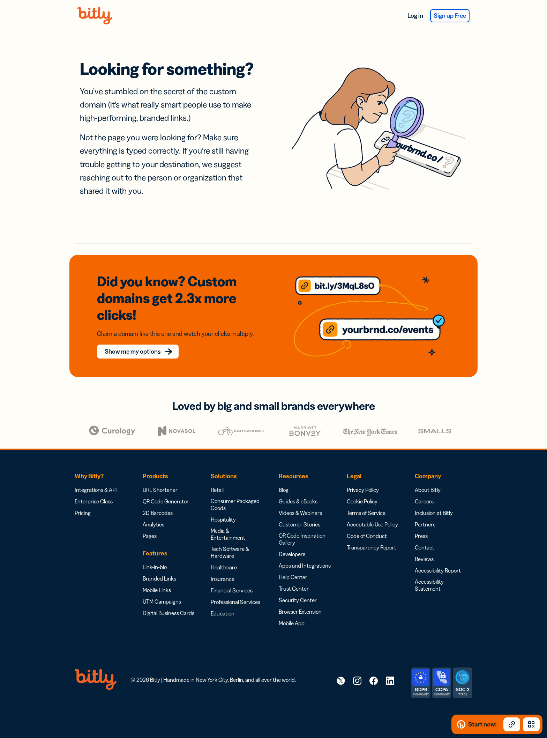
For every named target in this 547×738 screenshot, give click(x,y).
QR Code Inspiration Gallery (302, 529)
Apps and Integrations (305, 555)
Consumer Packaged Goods (235, 494)
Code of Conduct (367, 525)
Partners (425, 513)
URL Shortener (160, 479)
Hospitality (223, 508)
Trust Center (294, 578)
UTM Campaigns (162, 591)
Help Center (293, 566)
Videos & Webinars (300, 502)
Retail (217, 479)
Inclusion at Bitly (434, 502)
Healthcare (224, 556)
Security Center (298, 589)
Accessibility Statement (429, 575)
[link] (341, 670)
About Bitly (428, 479)
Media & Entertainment (228, 524)
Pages (150, 525)
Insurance (222, 568)
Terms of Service (366, 502)
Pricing (83, 502)
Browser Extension (300, 601)
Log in (403, 16)
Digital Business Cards (168, 602)
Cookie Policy (362, 490)
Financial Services (232, 579)
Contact (424, 536)
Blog (284, 479)
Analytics (153, 513)
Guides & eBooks (298, 490)
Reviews (424, 548)
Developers (292, 543)
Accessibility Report (438, 559)
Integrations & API (96, 479)
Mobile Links (157, 579)
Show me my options (136, 341)
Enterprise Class (94, 490)
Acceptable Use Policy (372, 513)
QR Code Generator (166, 490)
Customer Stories (299, 513)
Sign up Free (445, 16)
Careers (424, 490)
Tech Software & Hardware (230, 542)
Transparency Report (371, 536)
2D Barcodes (158, 502)
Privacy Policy (363, 479)
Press (421, 525)
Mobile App (292, 612)
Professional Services (235, 591)
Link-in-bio (155, 556)
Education (222, 602)
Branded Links (159, 567)
